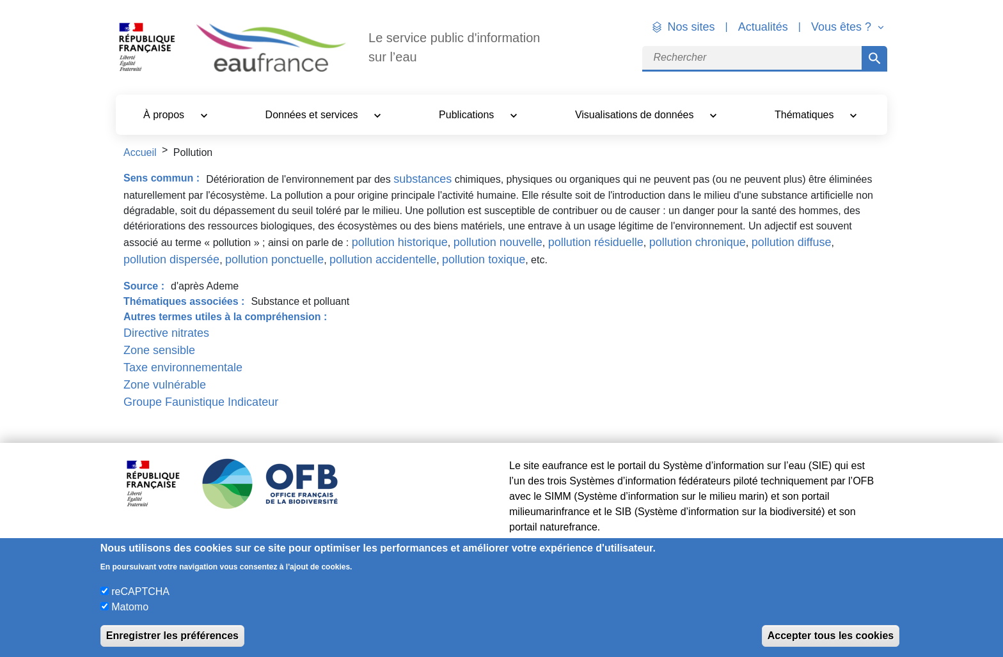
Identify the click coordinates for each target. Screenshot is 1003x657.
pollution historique (400, 242)
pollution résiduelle (596, 242)
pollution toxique (483, 259)
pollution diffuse (792, 242)
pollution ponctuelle (274, 259)
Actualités (763, 26)
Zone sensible (159, 350)
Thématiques (806, 114)
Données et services (313, 114)
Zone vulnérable (164, 384)
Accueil (140, 152)
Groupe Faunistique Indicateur (200, 402)
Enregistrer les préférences (172, 635)
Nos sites (691, 26)
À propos (165, 114)
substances (422, 179)
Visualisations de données (636, 114)
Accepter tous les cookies (831, 635)
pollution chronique (697, 242)
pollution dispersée (171, 259)
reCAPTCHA (140, 591)
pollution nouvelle (498, 242)
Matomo (129, 606)
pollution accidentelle (382, 259)
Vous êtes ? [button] (842, 26)
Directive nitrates (166, 333)
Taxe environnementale (182, 367)
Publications (468, 114)
